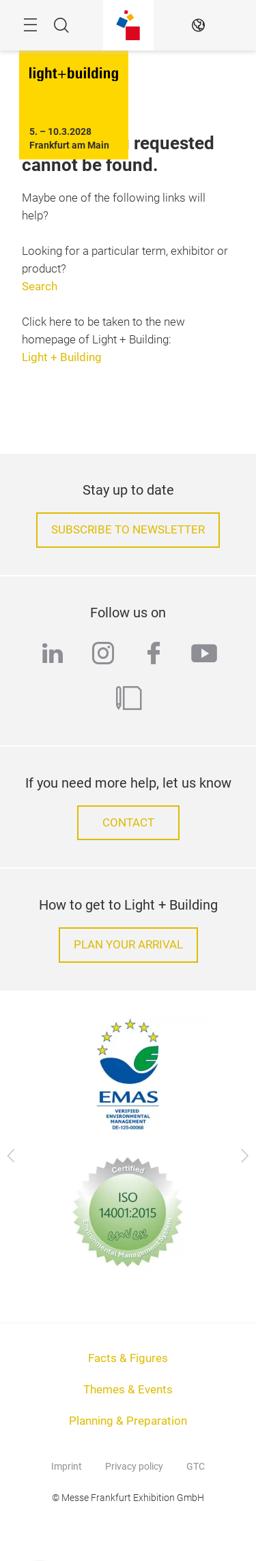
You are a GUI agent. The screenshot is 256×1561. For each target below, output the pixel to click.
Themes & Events (128, 1389)
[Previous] (11, 1156)
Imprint (66, 1466)
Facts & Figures (128, 1358)
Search (39, 286)
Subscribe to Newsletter (128, 529)
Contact (128, 822)
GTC (195, 1466)
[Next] (244, 1156)
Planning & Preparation (128, 1421)
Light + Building (62, 357)
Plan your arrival (128, 944)
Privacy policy (134, 1466)
